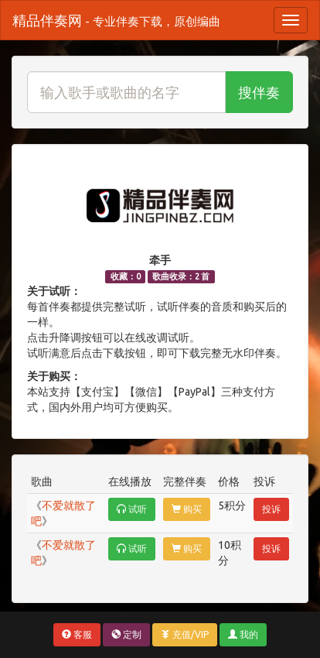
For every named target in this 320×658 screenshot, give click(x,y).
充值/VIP (185, 634)
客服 (77, 634)
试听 (132, 509)
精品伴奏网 (116, 20)
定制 (126, 634)
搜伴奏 (259, 92)
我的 (243, 634)
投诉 (271, 509)
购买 (187, 509)
